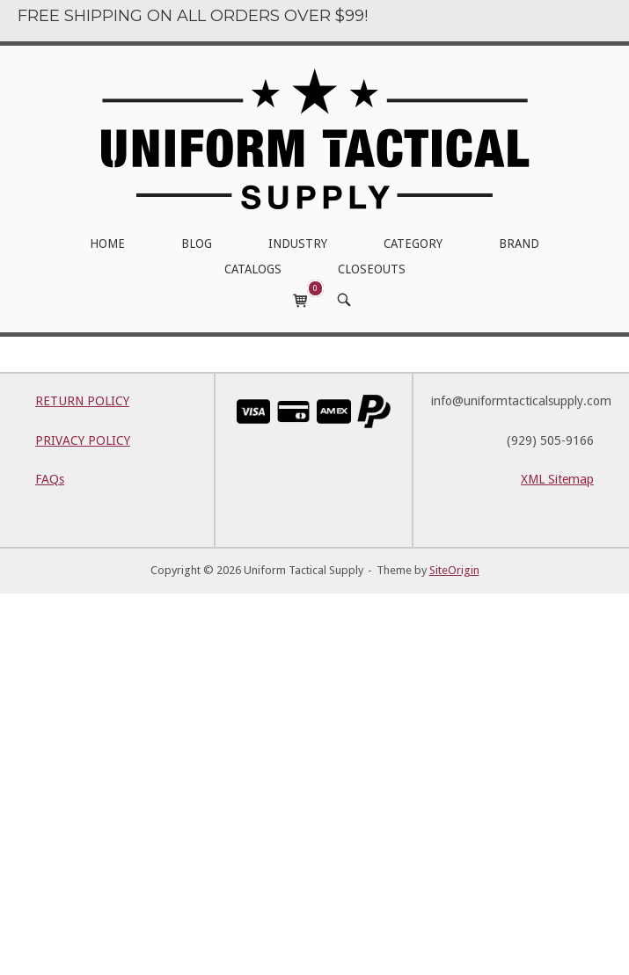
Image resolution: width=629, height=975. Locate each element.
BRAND (519, 243)
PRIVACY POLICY (82, 440)
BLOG (196, 243)
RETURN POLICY (82, 401)
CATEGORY (413, 243)
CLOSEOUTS (372, 269)
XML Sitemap (557, 479)
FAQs (49, 479)
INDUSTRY (297, 243)
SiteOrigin (454, 570)
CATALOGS (253, 269)
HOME (107, 243)
